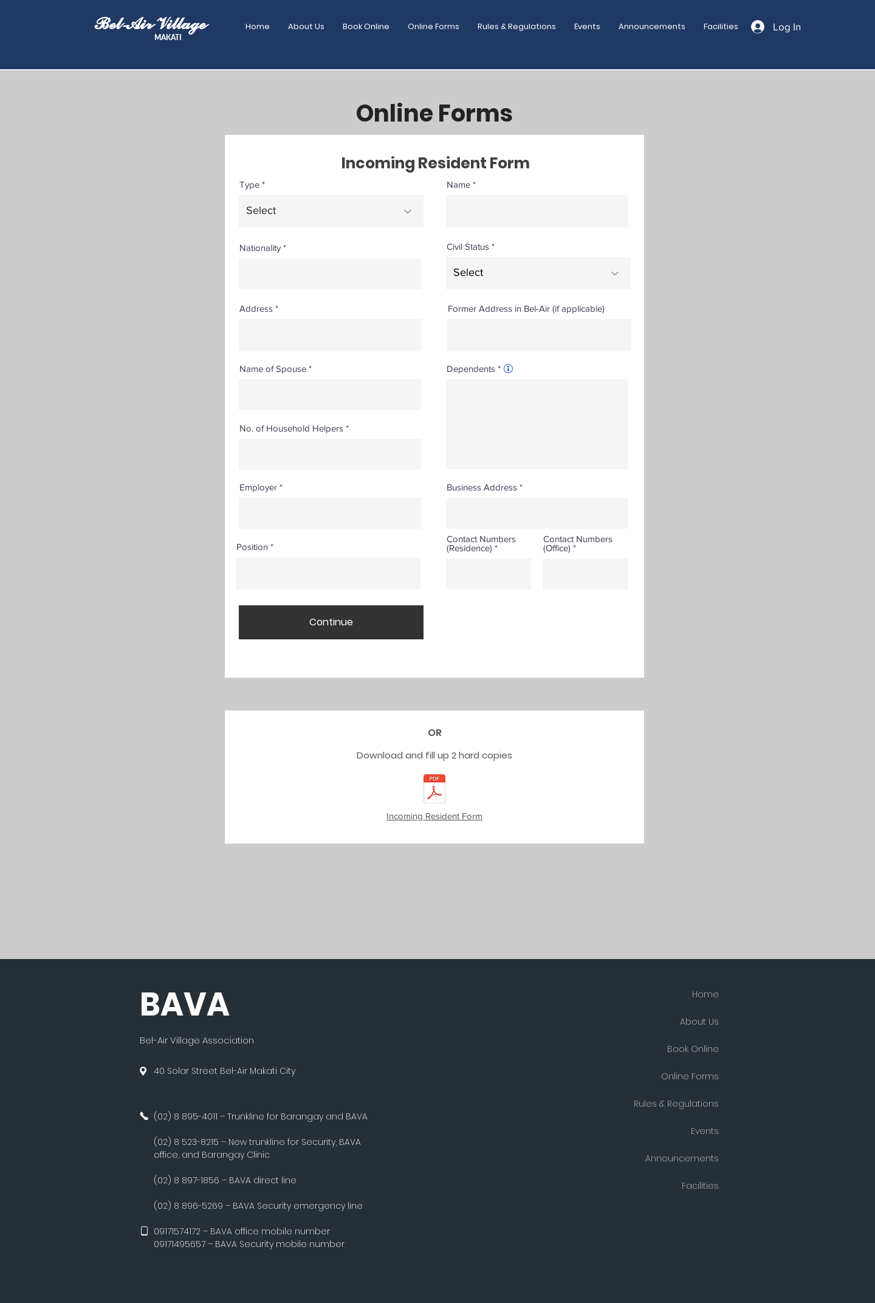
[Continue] (331, 622)
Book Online (693, 1049)
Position (252, 546)
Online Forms (690, 1076)
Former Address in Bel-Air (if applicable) (526, 308)
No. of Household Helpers (291, 428)
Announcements (682, 1158)
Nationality (260, 247)
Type (249, 184)
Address (256, 308)
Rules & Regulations (676, 1104)
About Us (699, 1022)
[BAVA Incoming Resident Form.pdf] (434, 790)
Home (705, 994)
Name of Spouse (272, 368)
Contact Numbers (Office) (577, 543)
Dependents (471, 368)
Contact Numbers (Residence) (481, 543)
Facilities (700, 1186)
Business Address (482, 487)
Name (458, 184)
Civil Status (468, 246)
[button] (433, 27)
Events (705, 1131)
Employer (258, 487)
